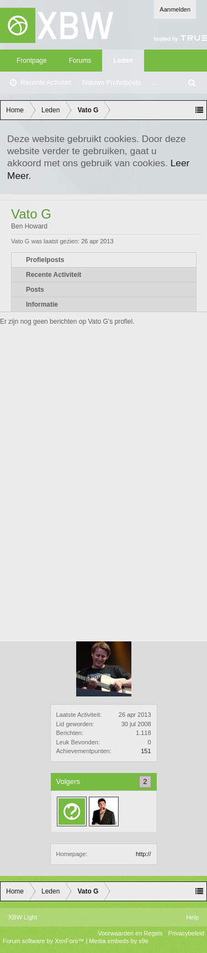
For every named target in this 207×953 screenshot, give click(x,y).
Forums (80, 60)
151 (146, 751)
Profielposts (45, 260)
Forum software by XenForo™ (44, 941)
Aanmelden (175, 9)
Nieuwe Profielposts (111, 82)
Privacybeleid (186, 933)
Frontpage (32, 60)
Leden (122, 60)
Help (192, 917)
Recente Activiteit (45, 82)
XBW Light (22, 917)
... (154, 82)
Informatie (42, 304)
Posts (35, 289)
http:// (143, 854)
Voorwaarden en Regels (130, 933)
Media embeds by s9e (118, 941)
